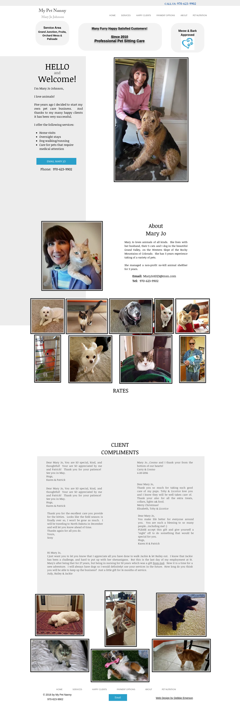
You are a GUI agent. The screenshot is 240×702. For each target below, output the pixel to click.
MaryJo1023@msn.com (159, 276)
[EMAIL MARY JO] (56, 161)
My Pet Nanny (52, 11)
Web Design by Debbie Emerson (174, 698)
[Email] (118, 697)
